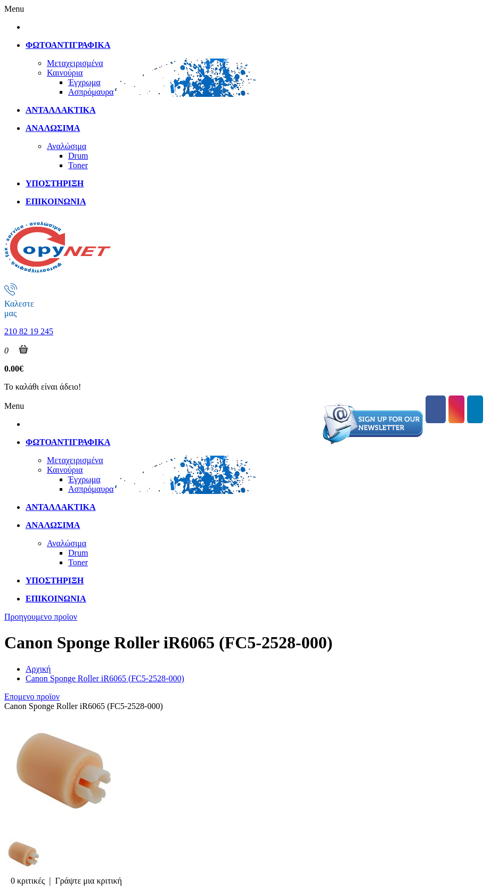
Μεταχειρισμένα (75, 63)
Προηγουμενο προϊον (40, 616)
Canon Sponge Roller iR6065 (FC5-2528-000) (105, 678)
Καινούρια (65, 72)
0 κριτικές (28, 880)
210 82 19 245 (28, 331)
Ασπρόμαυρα (91, 91)
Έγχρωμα (84, 82)
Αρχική (38, 668)
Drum (78, 155)
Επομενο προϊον (32, 696)
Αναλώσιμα (66, 146)
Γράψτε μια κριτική (88, 880)
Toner (78, 165)
